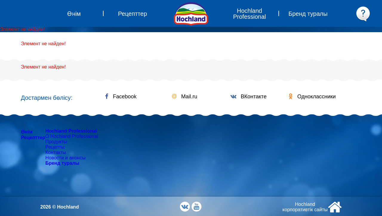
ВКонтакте (248, 97)
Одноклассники (312, 97)
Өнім (27, 131)
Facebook (120, 97)
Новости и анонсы (65, 157)
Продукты (56, 141)
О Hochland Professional (71, 136)
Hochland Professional (71, 130)
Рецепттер (33, 137)
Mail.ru (184, 97)
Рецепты (54, 147)
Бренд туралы (62, 163)
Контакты (55, 152)
